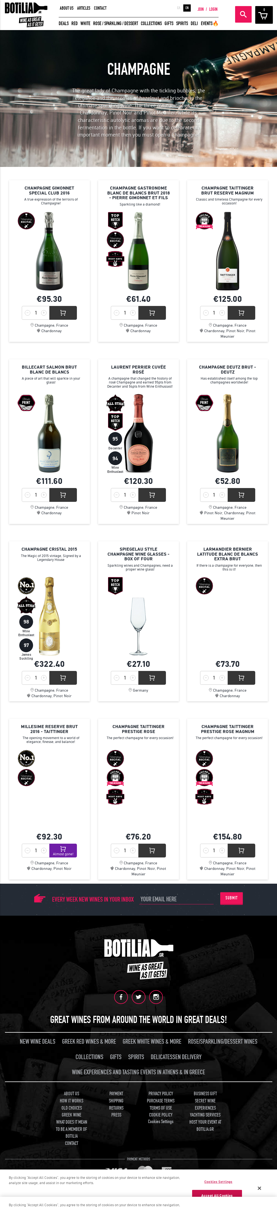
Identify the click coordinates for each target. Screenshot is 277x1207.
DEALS (64, 23)
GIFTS (169, 23)
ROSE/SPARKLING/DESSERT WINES (222, 1041)
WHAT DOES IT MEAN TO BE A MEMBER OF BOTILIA (71, 1129)
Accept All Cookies (217, 1195)
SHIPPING (116, 1100)
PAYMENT (116, 1093)
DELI (194, 23)
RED (74, 23)
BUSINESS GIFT (205, 1093)
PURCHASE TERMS (160, 1100)
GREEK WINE (71, 1115)
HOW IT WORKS (71, 1100)
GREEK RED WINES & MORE (89, 1041)
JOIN (201, 9)
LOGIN (213, 9)
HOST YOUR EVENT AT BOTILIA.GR (205, 1125)
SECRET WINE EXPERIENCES (205, 1103)
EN (187, 8)
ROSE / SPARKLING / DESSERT (115, 23)
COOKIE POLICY (161, 1115)
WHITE (85, 23)
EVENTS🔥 (210, 23)
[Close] (259, 1188)
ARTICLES (83, 8)
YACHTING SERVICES (205, 1115)
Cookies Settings (160, 1121)
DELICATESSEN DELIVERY (176, 1056)
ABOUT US (67, 8)
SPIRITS (182, 23)
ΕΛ (178, 8)
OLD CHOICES (71, 1107)
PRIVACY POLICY (161, 1093)
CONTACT (100, 8)
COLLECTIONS (151, 23)
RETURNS (116, 1107)
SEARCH (243, 14)
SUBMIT (231, 898)
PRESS (116, 1115)
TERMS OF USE (161, 1107)
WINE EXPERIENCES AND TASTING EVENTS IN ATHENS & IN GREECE (138, 1072)
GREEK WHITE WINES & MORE (152, 1041)
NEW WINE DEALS (37, 1041)
